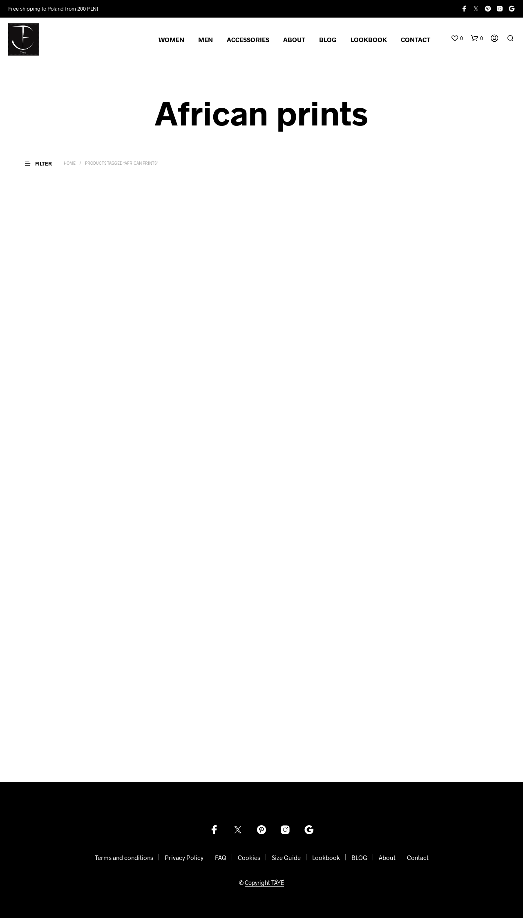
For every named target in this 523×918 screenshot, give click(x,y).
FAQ (220, 857)
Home (70, 163)
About (387, 857)
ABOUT (294, 39)
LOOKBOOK (369, 39)
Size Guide (286, 857)
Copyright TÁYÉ (264, 883)
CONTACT (415, 39)
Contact (418, 857)
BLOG (328, 39)
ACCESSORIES (248, 39)
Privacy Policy (184, 857)
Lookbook (326, 857)
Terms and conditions (124, 857)
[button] (457, 38)
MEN (205, 39)
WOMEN (171, 39)
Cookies (249, 857)
